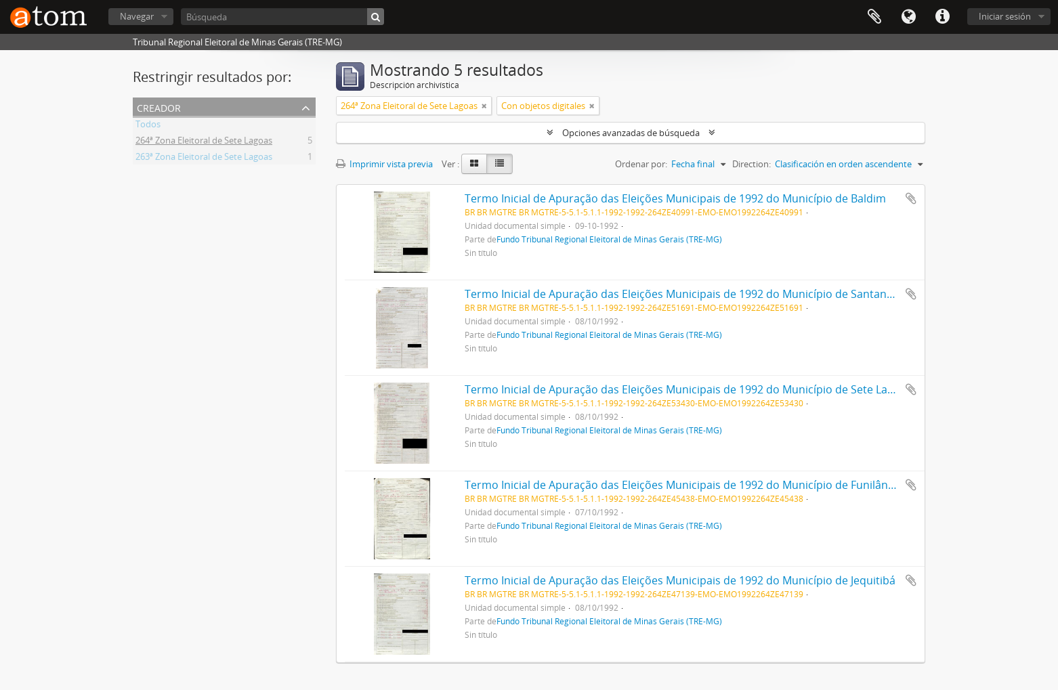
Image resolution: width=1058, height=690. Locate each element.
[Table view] (499, 164)
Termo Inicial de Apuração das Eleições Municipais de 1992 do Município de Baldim (675, 198)
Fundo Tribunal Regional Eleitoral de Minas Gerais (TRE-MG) (609, 239)
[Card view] (474, 164)
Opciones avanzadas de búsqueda (631, 133)
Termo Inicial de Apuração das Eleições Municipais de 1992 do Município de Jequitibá (680, 580)
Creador (159, 107)
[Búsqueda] (282, 16)
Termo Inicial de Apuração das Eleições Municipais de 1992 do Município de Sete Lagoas (688, 389)
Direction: (751, 164)
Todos (148, 126)
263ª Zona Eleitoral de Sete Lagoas (203, 158)
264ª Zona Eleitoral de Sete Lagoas (203, 142)
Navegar (137, 16)
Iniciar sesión (1005, 16)
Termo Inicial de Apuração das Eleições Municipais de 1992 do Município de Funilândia (684, 484)
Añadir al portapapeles (911, 198)
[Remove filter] (484, 105)
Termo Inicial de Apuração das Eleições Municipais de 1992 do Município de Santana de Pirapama (712, 293)
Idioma (908, 17)
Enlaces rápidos (942, 17)
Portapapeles (874, 17)
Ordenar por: (641, 164)
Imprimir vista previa (384, 164)
